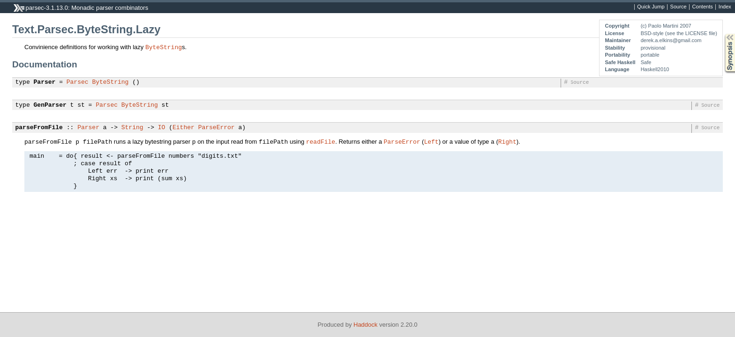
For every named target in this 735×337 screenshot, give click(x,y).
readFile (320, 141)
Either (183, 128)
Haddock (365, 324)
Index (725, 7)
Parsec (78, 82)
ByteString (163, 47)
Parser (45, 82)
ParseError (216, 128)
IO (161, 128)
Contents (702, 7)
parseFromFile (39, 128)
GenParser (50, 105)
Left (431, 141)
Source (678, 7)
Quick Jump (650, 7)
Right (507, 141)
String (132, 128)
